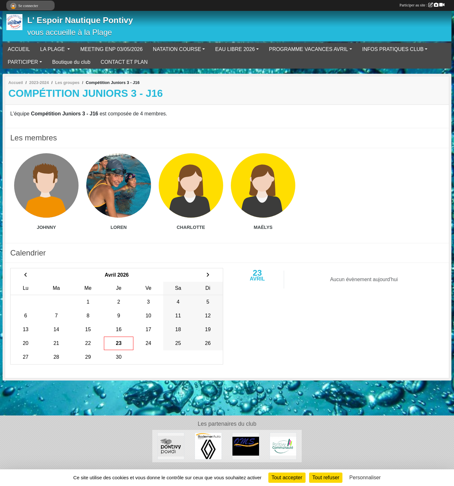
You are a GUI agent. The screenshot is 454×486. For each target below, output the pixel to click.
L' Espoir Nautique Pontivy (80, 20)
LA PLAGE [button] (53, 49)
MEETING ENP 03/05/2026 (111, 49)
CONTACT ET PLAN (124, 62)
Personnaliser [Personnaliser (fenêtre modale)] (365, 477)
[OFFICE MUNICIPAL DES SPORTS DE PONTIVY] (245, 445)
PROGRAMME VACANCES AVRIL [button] (308, 49)
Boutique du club (71, 62)
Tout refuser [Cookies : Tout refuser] (325, 477)
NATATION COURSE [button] (177, 49)
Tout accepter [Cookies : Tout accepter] (287, 477)
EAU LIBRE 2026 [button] (235, 49)
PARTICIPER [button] (23, 62)
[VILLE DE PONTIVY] (171, 445)
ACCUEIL (19, 49)
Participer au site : (421, 5)
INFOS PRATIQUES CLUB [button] (393, 49)
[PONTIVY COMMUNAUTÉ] (283, 445)
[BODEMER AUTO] (208, 445)
